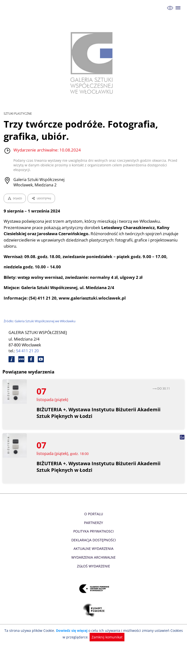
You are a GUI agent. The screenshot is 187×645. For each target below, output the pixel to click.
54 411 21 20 (27, 346)
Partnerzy (93, 518)
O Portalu (93, 509)
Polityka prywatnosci (93, 526)
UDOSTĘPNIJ (41, 194)
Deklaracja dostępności (93, 535)
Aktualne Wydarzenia (93, 544)
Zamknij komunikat (104, 637)
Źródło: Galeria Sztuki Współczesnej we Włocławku (40, 316)
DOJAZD (15, 194)
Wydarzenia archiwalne (93, 552)
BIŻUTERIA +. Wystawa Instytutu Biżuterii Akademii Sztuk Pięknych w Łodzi (98, 408)
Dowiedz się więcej (71, 630)
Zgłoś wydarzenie (93, 561)
